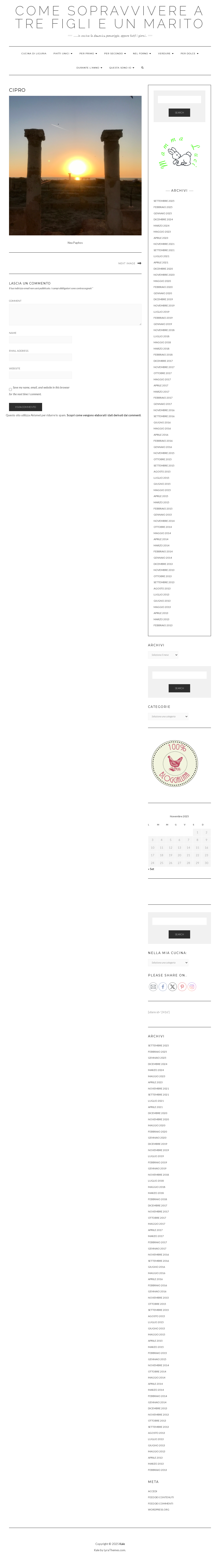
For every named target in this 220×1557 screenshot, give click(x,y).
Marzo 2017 (161, 391)
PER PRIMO (88, 53)
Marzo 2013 (161, 619)
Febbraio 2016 (163, 440)
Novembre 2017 (164, 367)
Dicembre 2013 (163, 564)
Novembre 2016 (164, 410)
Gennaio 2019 (163, 324)
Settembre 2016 (164, 416)
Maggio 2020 (162, 281)
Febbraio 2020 (163, 287)
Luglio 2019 (161, 311)
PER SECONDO (115, 53)
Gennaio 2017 (163, 404)
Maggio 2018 (162, 342)
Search (179, 112)
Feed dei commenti (160, 1503)
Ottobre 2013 (163, 576)
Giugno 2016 (162, 422)
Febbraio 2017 (163, 397)
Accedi (152, 1491)
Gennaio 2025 (163, 213)
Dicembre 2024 (163, 219)
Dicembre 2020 (163, 268)
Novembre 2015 (164, 453)
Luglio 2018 (161, 336)
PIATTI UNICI (62, 53)
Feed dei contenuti (161, 1497)
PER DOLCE (190, 53)
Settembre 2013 (164, 582)
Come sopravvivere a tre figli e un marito (110, 17)
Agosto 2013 (162, 588)
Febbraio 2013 (163, 625)
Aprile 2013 (161, 613)
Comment (15, 300)
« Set (151, 869)
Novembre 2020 (164, 274)
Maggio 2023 (162, 231)
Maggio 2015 (162, 490)
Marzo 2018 (161, 348)
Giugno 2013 (162, 600)
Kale (122, 1544)
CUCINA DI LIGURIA (33, 53)
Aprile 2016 (161, 434)
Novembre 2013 (164, 570)
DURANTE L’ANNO (89, 67)
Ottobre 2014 (163, 526)
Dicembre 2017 (163, 360)
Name (12, 332)
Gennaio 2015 (163, 514)
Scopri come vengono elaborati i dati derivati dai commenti (104, 415)
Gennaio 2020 (163, 293)
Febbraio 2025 (163, 207)
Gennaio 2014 (163, 557)
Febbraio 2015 (163, 508)
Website (14, 368)
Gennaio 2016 (163, 447)
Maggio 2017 (162, 379)
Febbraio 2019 (163, 317)
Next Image (126, 263)
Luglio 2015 (161, 477)
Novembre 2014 (164, 520)
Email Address (18, 350)
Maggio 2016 (162, 428)
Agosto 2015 (162, 471)
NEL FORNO (142, 53)
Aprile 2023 (161, 237)
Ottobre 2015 (163, 459)
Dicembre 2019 (163, 299)
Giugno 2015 (162, 483)
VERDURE (166, 53)
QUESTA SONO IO (121, 67)
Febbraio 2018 (163, 354)
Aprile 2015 (161, 496)
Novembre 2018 (164, 330)
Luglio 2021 (161, 256)
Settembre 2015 (164, 465)
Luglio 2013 (161, 594)
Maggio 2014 (162, 533)
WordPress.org (158, 1509)
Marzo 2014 (161, 545)
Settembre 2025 (164, 200)
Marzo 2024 (161, 225)
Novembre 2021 (164, 244)
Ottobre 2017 (163, 373)
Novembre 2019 (164, 305)
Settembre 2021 (164, 250)
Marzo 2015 (161, 502)
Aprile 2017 (161, 385)
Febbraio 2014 (163, 551)
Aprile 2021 (161, 262)
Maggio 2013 (162, 607)
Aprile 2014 (161, 539)
